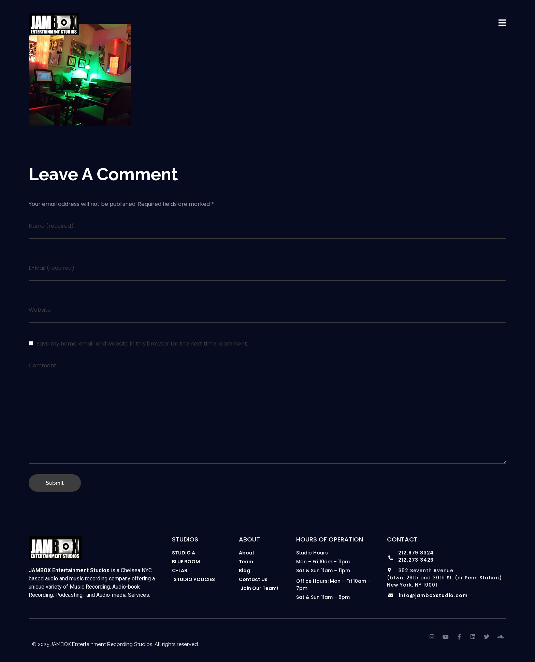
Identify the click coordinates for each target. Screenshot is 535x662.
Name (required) (51, 226)
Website (40, 310)
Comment (42, 365)
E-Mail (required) (51, 268)
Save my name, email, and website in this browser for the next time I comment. (142, 344)
